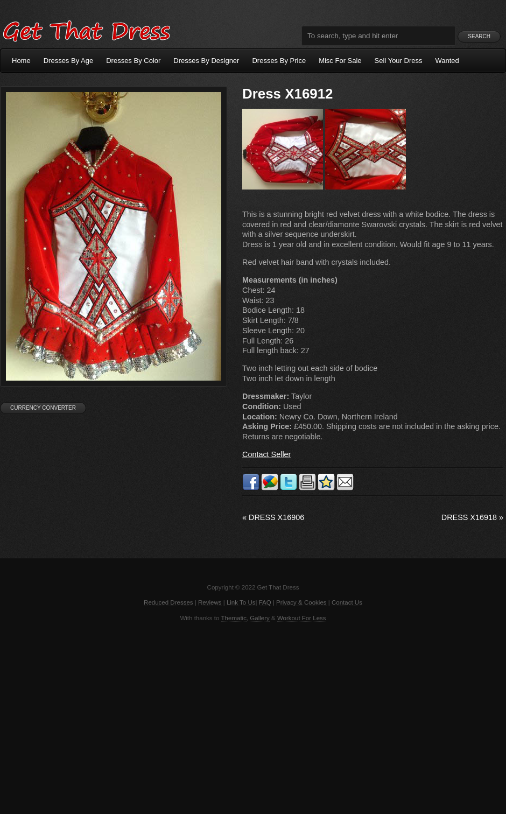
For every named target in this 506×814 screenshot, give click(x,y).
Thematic (234, 618)
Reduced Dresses (168, 602)
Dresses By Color (133, 61)
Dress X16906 (273, 517)
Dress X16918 (472, 517)
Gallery (259, 618)
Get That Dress (86, 29)
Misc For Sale (340, 61)
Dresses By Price (279, 61)
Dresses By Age (69, 61)
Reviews (210, 602)
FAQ (265, 602)
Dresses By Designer (206, 61)
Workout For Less (301, 618)
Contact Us (347, 602)
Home (21, 61)
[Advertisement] (253, 717)
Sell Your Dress (399, 61)
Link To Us (241, 602)
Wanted (447, 61)
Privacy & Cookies (301, 602)
